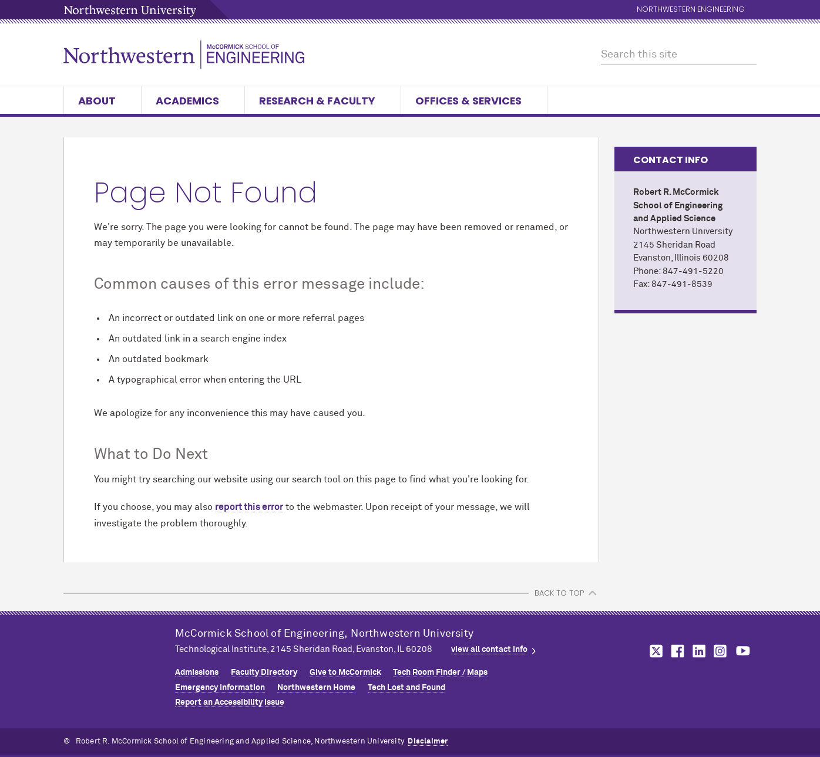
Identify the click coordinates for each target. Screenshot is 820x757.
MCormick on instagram (721, 651)
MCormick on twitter (654, 651)
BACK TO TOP (559, 593)
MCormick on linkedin (698, 651)
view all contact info (489, 650)
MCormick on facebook (676, 651)
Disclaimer (428, 741)
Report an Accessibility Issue (229, 702)
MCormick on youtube (743, 651)
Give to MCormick (345, 672)
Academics (193, 100)
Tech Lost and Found (406, 688)
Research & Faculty (323, 100)
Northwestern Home (316, 688)
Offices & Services (474, 100)
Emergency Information (220, 688)
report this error (249, 507)
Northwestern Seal (119, 662)
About (102, 100)
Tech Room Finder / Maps (440, 672)
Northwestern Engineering (691, 9)
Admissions (197, 672)
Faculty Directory (264, 672)
